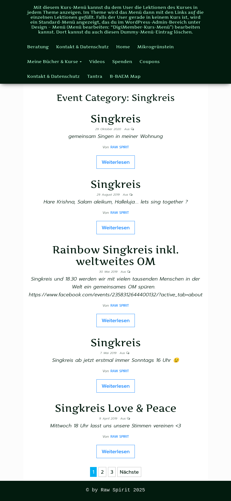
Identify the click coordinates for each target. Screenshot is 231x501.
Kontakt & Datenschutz (82, 46)
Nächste (129, 472)
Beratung (38, 46)
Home (123, 46)
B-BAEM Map (125, 76)
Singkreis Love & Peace (115, 408)
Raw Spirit (119, 147)
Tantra (94, 76)
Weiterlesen (116, 162)
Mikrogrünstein (155, 46)
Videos (97, 61)
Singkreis (116, 118)
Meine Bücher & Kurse (54, 61)
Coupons (149, 61)
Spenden (122, 61)
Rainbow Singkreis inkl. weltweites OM (115, 255)
